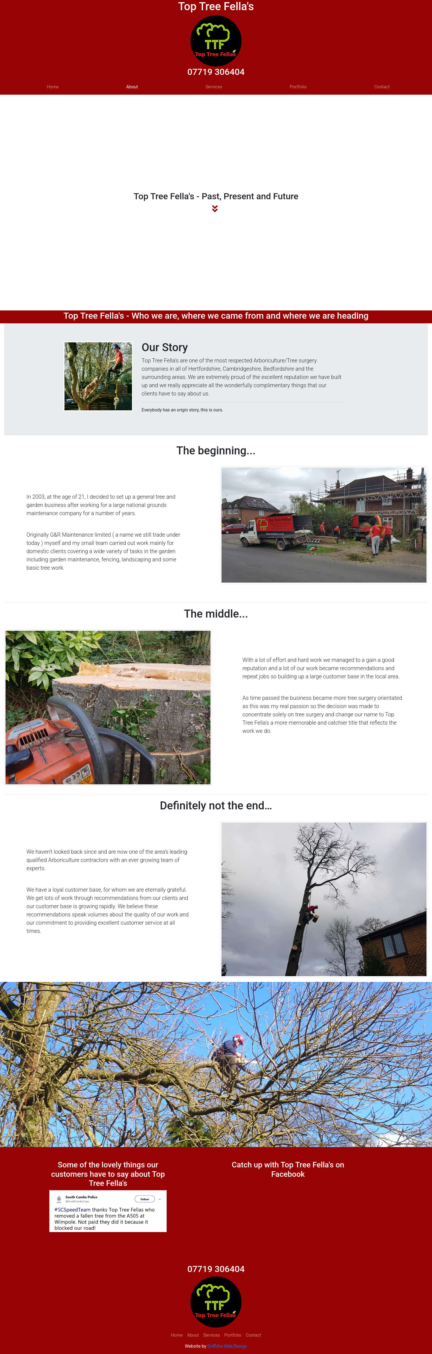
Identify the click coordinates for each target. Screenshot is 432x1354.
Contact (382, 86)
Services (214, 86)
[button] (58, 1211)
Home (53, 86)
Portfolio (298, 86)
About (132, 86)
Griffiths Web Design (227, 1346)
